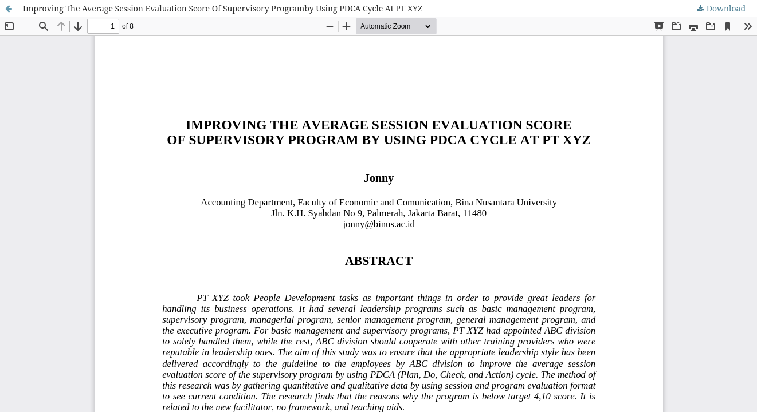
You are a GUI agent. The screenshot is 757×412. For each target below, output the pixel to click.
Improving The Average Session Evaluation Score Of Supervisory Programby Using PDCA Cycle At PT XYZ (222, 8)
